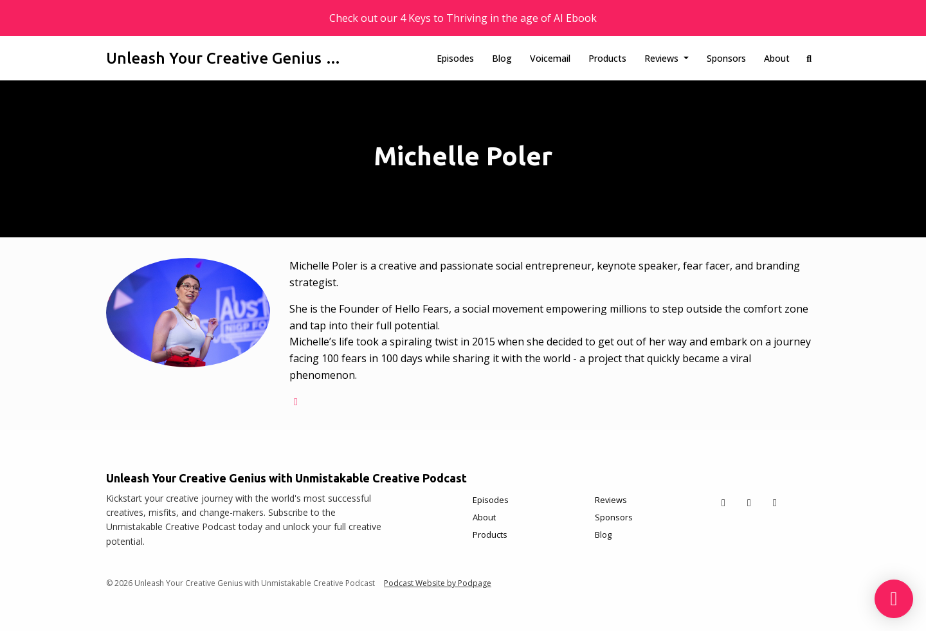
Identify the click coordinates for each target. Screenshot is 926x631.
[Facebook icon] (749, 502)
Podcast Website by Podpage (437, 583)
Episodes (455, 58)
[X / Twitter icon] (723, 502)
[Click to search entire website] (810, 58)
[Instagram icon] (774, 502)
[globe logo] (295, 401)
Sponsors (726, 58)
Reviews (662, 58)
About (777, 58)
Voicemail (550, 58)
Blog (502, 58)
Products (607, 58)
